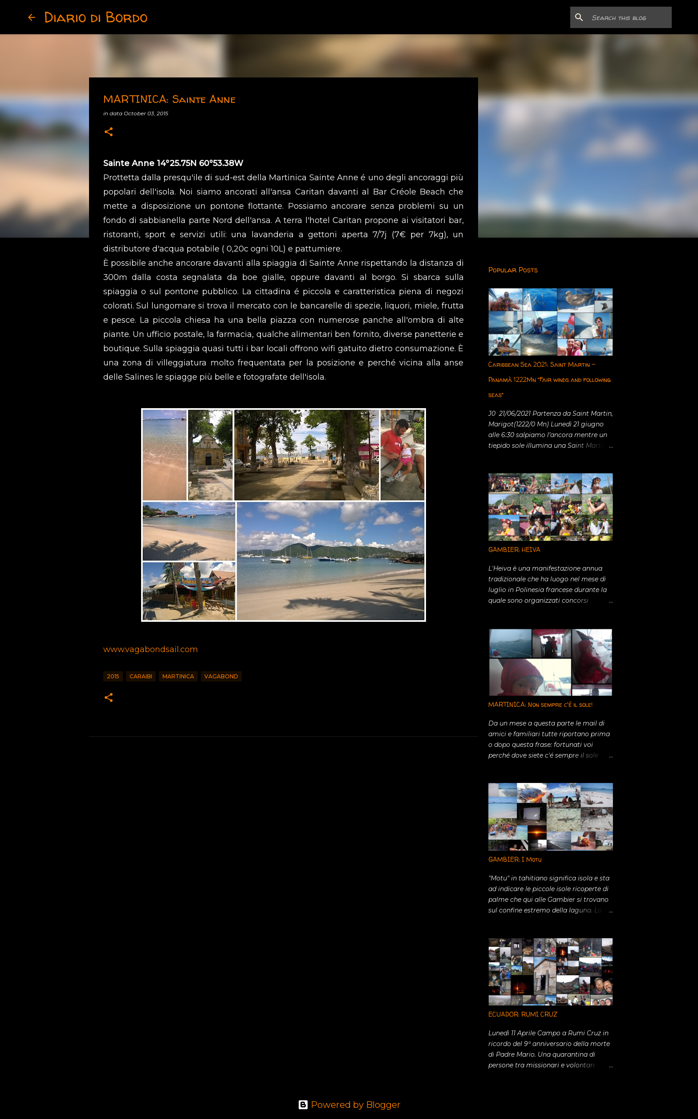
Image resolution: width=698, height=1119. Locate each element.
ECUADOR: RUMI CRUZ (522, 1014)
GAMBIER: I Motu (514, 859)
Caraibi (141, 676)
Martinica (178, 676)
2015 (113, 676)
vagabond (221, 676)
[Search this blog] (625, 17)
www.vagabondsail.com (150, 649)
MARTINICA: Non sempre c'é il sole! (540, 704)
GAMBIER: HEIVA (514, 549)
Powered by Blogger (349, 1104)
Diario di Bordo (95, 17)
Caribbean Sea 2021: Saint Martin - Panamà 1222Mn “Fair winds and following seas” (549, 379)
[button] (108, 132)
